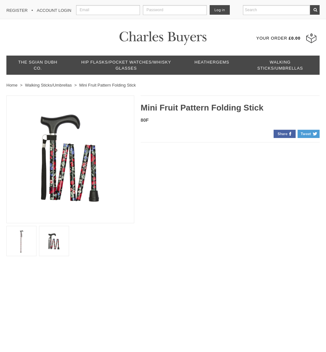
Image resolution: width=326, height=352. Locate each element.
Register (16, 10)
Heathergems (212, 62)
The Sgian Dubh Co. (37, 65)
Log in (219, 10)
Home (12, 85)
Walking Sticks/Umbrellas (280, 65)
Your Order (278, 38)
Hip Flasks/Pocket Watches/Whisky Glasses (126, 65)
